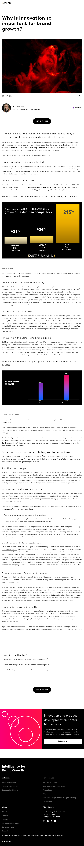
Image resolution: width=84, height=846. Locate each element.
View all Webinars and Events (54, 786)
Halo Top (19, 289)
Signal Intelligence (9, 782)
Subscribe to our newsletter (46, 629)
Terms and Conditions (35, 835)
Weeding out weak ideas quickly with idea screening (28, 670)
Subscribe (5, 831)
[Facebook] (48, 821)
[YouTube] (51, 821)
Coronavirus (47, 801)
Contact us (6, 819)
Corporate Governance (10, 823)
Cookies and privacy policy (54, 835)
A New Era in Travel (50, 782)
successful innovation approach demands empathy (22, 456)
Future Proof (47, 790)
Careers (5, 816)
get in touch (49, 627)
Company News (8, 827)
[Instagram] (44, 821)
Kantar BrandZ (7, 185)
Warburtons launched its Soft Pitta (32, 295)
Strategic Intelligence (10, 790)
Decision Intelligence (10, 786)
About (4, 812)
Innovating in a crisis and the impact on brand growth (29, 665)
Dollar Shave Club (72, 289)
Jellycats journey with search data (56, 794)
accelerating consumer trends (20, 475)
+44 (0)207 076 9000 (52, 817)
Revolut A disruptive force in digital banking (59, 798)
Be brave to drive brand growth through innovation (28, 659)
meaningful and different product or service (46, 342)
